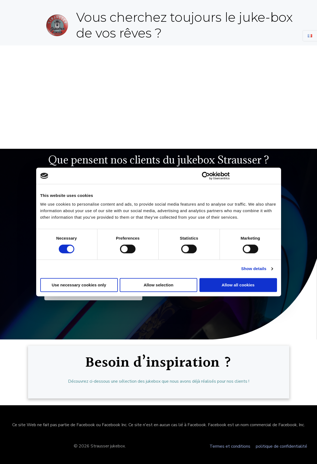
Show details (253, 269)
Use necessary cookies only (79, 285)
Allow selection (158, 285)
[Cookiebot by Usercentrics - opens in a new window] (206, 176)
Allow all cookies (238, 285)
